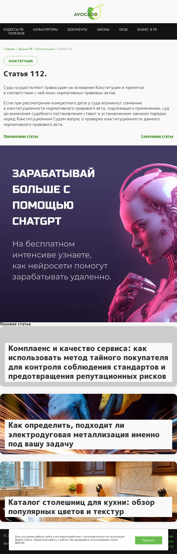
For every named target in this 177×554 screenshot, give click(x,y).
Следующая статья (157, 136)
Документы (77, 29)
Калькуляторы (45, 29)
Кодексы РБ (13, 29)
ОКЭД (123, 29)
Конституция (21, 61)
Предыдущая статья (21, 136)
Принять (148, 540)
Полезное (16, 33)
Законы (103, 29)
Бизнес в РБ (147, 29)
